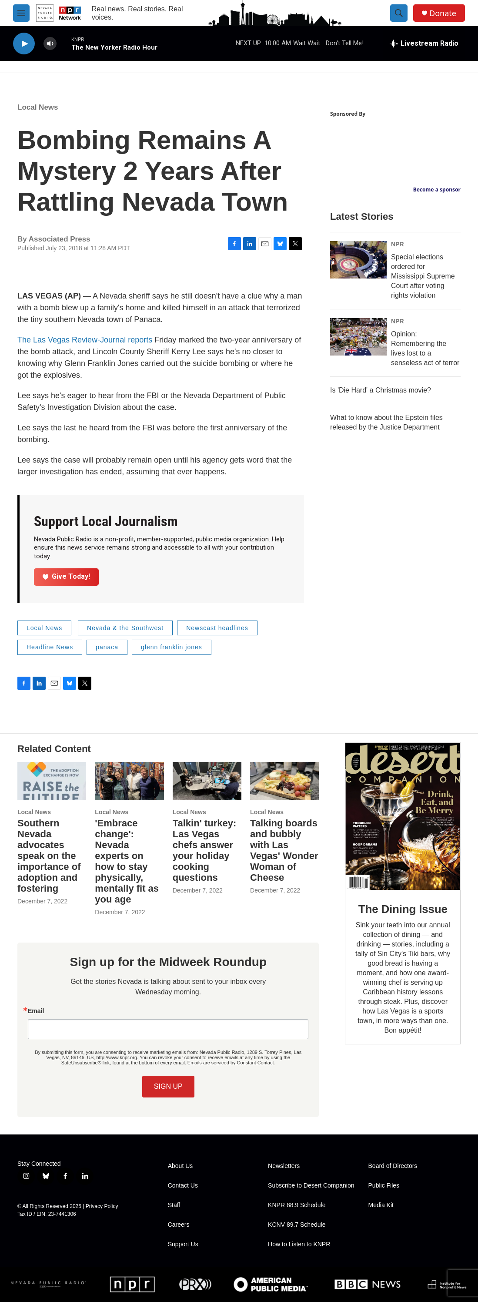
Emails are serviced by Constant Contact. (231, 1062)
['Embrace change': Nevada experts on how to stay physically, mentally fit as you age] (129, 781)
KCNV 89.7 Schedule (296, 1224)
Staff (174, 1205)
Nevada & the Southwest (125, 627)
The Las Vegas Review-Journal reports (84, 340)
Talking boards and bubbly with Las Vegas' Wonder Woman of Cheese (284, 850)
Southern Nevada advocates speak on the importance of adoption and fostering (48, 856)
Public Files (384, 1185)
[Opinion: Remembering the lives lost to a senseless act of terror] (358, 337)
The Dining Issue (403, 909)
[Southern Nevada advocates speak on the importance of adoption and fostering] (51, 781)
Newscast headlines (217, 627)
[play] (24, 44)
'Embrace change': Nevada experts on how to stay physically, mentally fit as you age (127, 861)
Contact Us (183, 1185)
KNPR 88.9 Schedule (296, 1205)
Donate (442, 13)
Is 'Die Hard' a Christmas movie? (380, 390)
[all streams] (424, 43)
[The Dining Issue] (402, 816)
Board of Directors (393, 1166)
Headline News (50, 647)
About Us (180, 1166)
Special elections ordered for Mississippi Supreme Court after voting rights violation (423, 276)
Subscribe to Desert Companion (311, 1185)
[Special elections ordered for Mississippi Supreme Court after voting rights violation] (358, 260)
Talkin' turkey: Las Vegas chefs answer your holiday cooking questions (205, 850)
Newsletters (284, 1166)
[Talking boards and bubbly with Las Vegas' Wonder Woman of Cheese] (284, 781)
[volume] (50, 44)
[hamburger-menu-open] (21, 13)
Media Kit (381, 1205)
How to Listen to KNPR (299, 1244)
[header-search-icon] (399, 13)
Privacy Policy (102, 1206)
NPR (397, 244)
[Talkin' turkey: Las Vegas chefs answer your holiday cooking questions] (207, 781)
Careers (179, 1224)
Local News (37, 107)
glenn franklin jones (171, 647)
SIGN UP (168, 1086)
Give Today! (66, 576)
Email (36, 1011)
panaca (107, 647)
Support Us (183, 1244)
